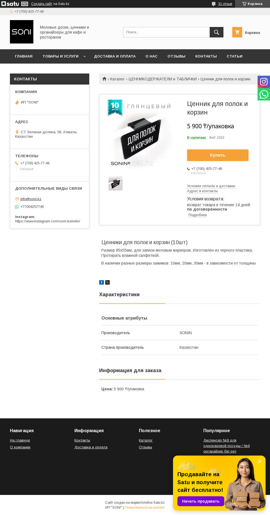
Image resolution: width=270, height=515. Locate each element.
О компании (20, 447)
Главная (24, 56)
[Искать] (216, 32)
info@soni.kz (30, 199)
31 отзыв (225, 4)
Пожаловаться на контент (145, 507)
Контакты (206, 56)
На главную (20, 440)
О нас (151, 56)
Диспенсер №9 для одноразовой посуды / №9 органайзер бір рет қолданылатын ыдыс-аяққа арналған (226, 451)
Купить (218, 155)
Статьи (234, 56)
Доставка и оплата (115, 56)
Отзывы (176, 56)
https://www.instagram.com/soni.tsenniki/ (47, 221)
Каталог (117, 79)
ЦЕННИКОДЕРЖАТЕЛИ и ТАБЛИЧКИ (163, 79)
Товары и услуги (60, 56)
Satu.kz (159, 503)
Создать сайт (41, 4)
